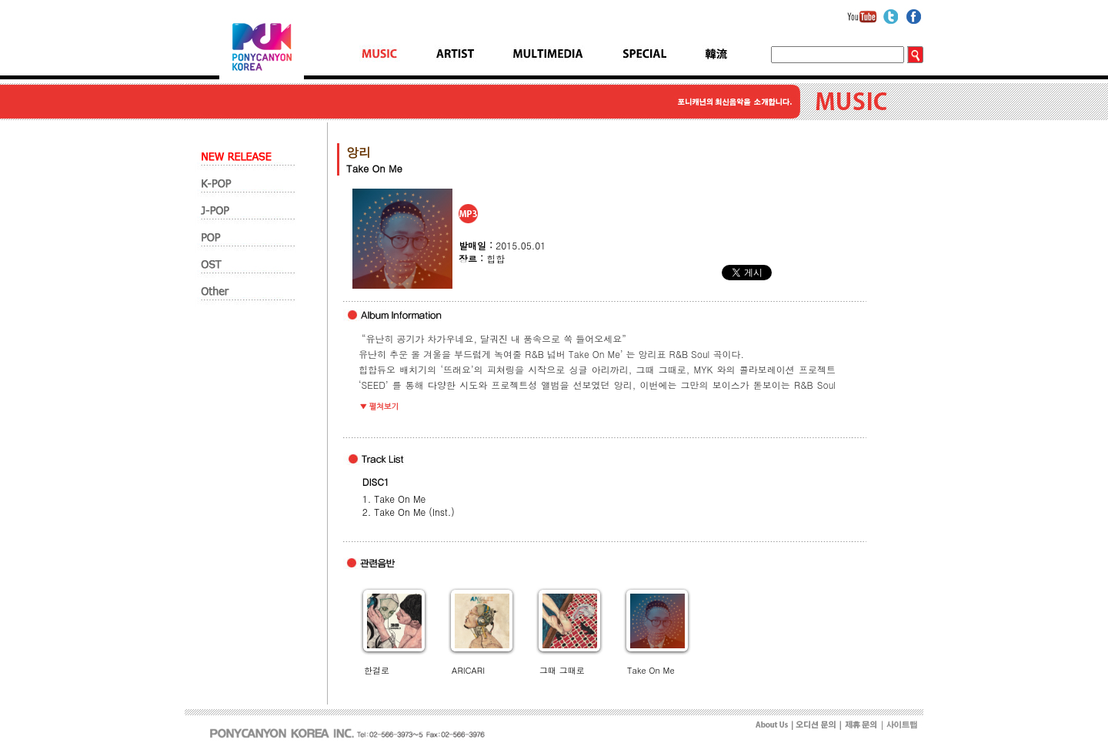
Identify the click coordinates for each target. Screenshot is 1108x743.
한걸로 (376, 670)
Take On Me (650, 670)
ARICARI (468, 670)
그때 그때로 (562, 670)
